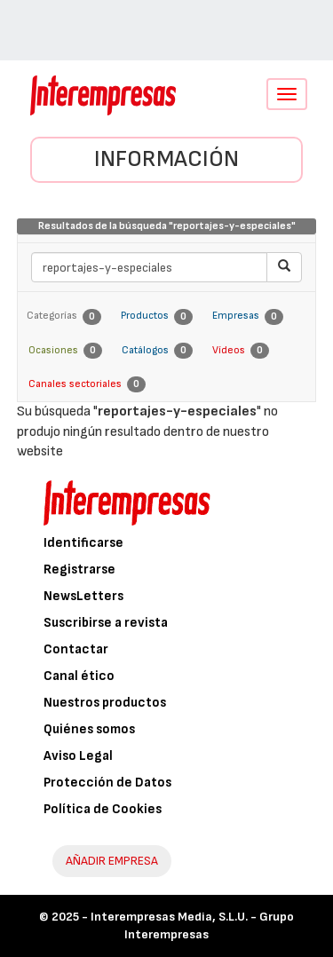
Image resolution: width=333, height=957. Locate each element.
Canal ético (79, 676)
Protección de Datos (107, 782)
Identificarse (83, 542)
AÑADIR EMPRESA (112, 860)
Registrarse (79, 569)
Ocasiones (65, 351)
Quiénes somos (89, 729)
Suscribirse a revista (106, 622)
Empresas (247, 317)
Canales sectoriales (87, 384)
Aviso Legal (78, 755)
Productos (157, 317)
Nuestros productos (105, 702)
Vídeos (240, 351)
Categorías (64, 317)
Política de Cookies (103, 809)
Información (166, 159)
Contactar (76, 649)
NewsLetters (83, 596)
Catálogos (157, 351)
